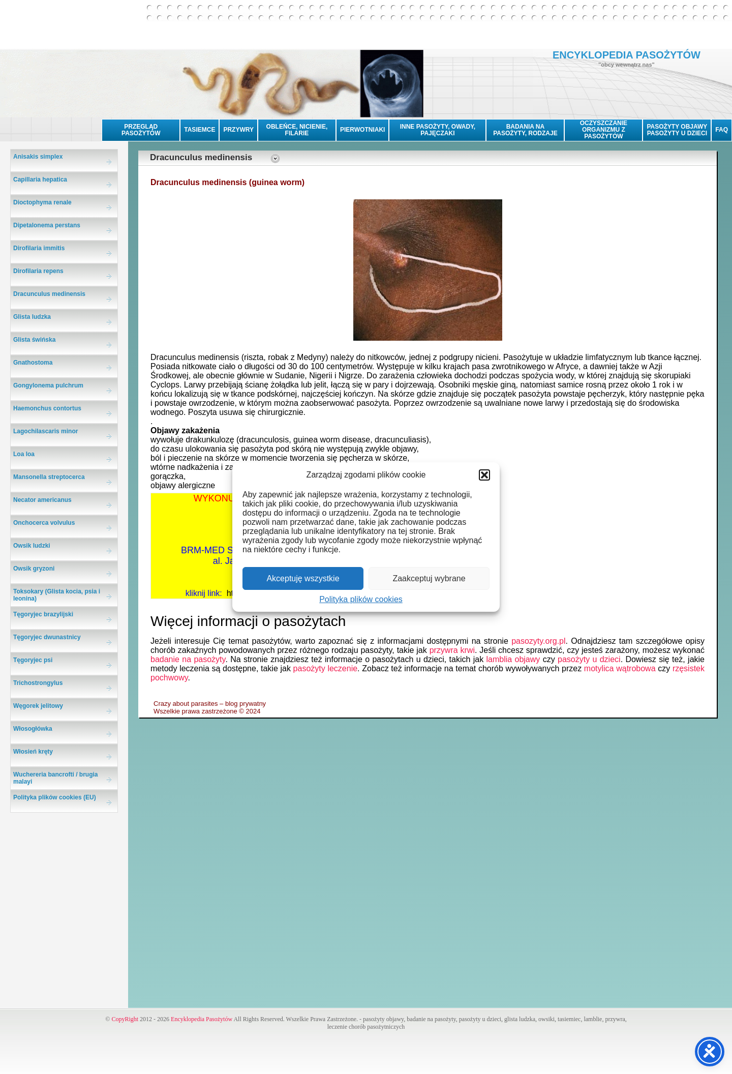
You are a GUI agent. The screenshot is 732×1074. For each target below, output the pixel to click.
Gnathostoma (32, 362)
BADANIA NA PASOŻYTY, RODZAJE (525, 130)
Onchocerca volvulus (44, 522)
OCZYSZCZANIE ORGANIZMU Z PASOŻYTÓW (603, 130)
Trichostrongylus (38, 683)
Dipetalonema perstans (46, 225)
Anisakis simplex (38, 156)
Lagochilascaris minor (45, 431)
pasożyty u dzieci (589, 659)
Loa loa (24, 454)
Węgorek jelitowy (38, 705)
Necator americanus (42, 499)
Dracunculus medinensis (49, 293)
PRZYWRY (238, 129)
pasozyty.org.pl (538, 641)
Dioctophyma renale (42, 202)
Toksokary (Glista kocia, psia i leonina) (56, 595)
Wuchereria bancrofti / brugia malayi (55, 778)
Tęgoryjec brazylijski (43, 614)
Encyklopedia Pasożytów (201, 1019)
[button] (484, 475)
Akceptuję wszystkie (302, 578)
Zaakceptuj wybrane (428, 578)
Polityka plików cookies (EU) (54, 797)
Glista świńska (34, 339)
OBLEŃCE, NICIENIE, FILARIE (297, 130)
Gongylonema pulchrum (48, 385)
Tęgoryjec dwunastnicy (47, 637)
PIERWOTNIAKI (362, 129)
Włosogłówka (32, 728)
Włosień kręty (33, 751)
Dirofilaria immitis (39, 248)
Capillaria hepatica (40, 179)
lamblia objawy (513, 659)
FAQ (721, 129)
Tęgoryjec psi (32, 660)
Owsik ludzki (31, 545)
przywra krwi (452, 650)
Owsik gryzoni (33, 568)
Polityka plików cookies (361, 599)
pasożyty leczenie (325, 668)
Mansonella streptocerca (49, 477)
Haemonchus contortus (47, 408)
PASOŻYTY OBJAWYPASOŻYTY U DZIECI (677, 130)
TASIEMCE (199, 129)
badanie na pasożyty (187, 659)
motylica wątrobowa (620, 668)
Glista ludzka (32, 316)
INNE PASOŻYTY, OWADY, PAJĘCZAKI (437, 130)
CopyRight (124, 1019)
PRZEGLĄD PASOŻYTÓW (140, 130)
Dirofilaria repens (38, 271)
